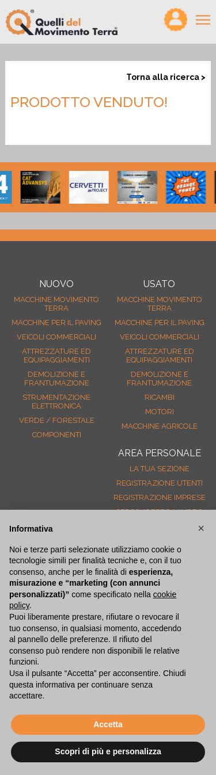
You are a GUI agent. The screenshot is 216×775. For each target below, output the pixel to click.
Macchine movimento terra (56, 303)
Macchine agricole (160, 426)
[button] (201, 528)
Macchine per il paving (56, 322)
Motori (159, 411)
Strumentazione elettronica (56, 401)
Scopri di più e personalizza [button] (108, 751)
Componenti (56, 434)
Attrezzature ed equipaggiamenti (56, 355)
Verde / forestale (56, 420)
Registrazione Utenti (159, 483)
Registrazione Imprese (159, 497)
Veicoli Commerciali (56, 337)
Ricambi (160, 397)
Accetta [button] (108, 724)
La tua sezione (160, 468)
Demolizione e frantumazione (56, 378)
